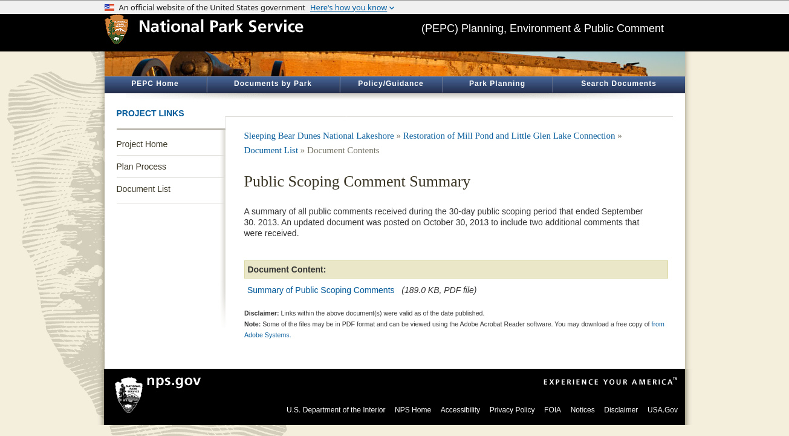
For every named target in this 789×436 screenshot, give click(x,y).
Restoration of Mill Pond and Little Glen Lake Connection (509, 135)
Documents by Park (273, 83)
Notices (583, 410)
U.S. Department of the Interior (336, 410)
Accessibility (460, 410)
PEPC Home (154, 83)
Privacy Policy (512, 410)
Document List (143, 189)
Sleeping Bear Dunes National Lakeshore (319, 135)
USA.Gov (663, 410)
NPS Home (413, 410)
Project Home (142, 144)
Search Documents (619, 83)
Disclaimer (621, 410)
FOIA (552, 410)
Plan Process (141, 166)
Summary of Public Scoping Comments (321, 290)
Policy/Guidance (390, 83)
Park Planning (497, 83)
